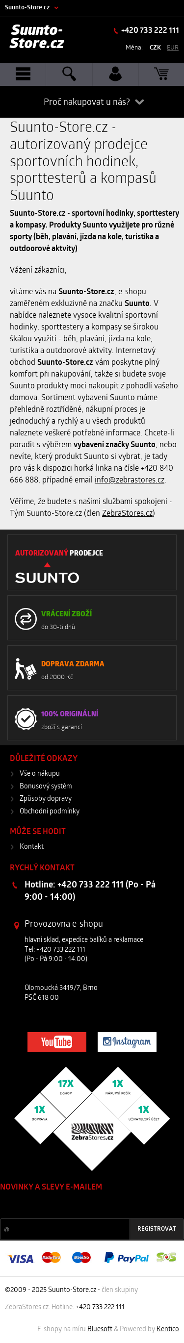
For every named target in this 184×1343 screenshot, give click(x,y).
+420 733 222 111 (149, 31)
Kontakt (32, 847)
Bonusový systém (46, 786)
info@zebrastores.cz (129, 480)
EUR (173, 48)
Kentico (168, 1329)
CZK (155, 48)
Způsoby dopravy (46, 799)
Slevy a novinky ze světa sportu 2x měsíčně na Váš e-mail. (84, 1206)
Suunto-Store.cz (27, 7)
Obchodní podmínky (49, 811)
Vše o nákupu (40, 774)
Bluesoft (99, 1329)
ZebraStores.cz (127, 514)
